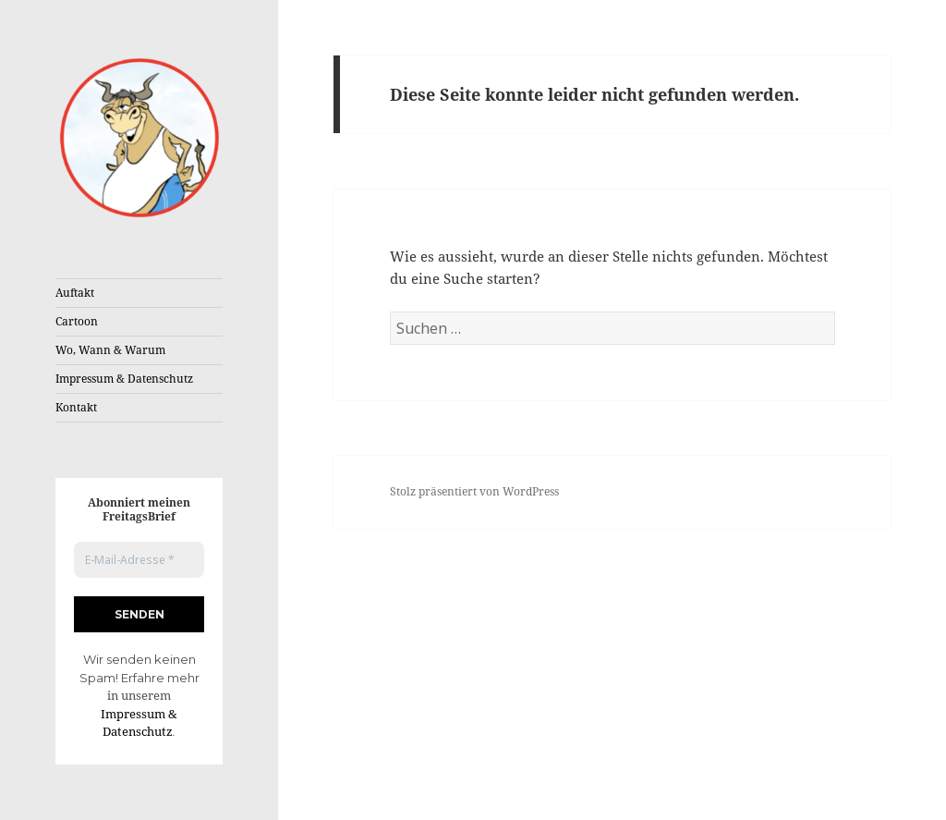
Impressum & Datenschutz (124, 378)
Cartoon (76, 321)
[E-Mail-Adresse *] (139, 560)
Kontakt (76, 407)
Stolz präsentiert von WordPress (474, 491)
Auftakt (74, 292)
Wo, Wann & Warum (110, 350)
